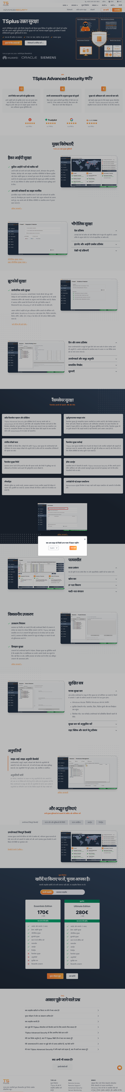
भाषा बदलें (73, 548)
